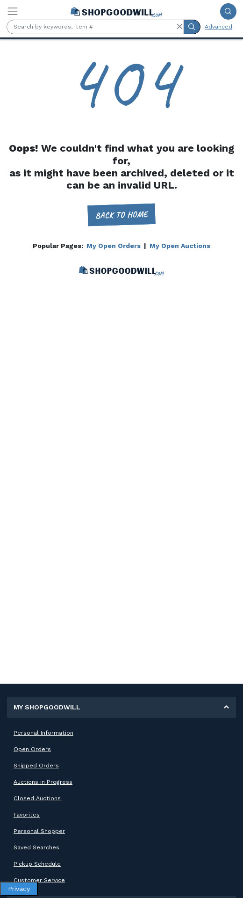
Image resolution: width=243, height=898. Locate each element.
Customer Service (39, 880)
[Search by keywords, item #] (95, 27)
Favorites (27, 814)
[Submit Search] (228, 11)
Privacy (19, 888)
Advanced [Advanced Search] (218, 26)
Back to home (121, 215)
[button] (179, 26)
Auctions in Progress (43, 782)
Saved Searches (36, 847)
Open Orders (32, 749)
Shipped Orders (36, 765)
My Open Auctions (180, 245)
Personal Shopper (39, 831)
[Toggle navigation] (13, 11)
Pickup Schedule (37, 864)
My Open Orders (113, 245)
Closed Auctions (37, 798)
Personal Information (43, 733)
